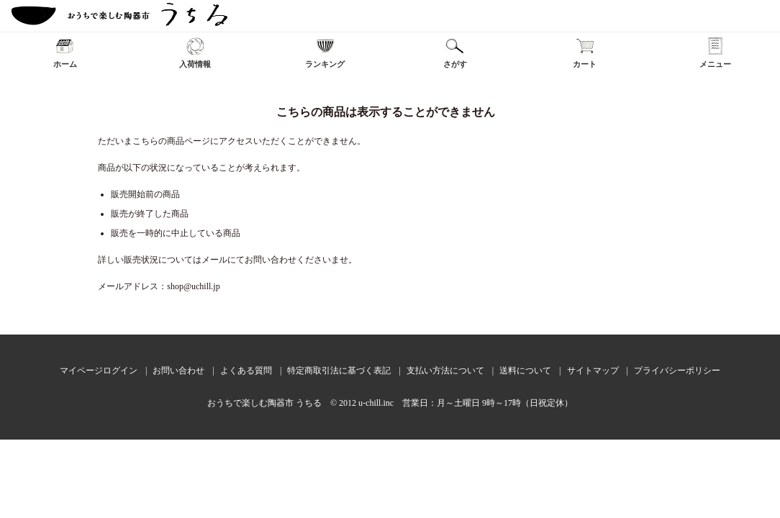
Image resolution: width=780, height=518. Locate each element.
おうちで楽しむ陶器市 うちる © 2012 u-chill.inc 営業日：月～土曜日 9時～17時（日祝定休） (390, 403)
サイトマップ (593, 370)
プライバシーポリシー (677, 370)
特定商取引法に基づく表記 (339, 370)
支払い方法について (445, 370)
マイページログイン (98, 370)
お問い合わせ (178, 370)
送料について (525, 370)
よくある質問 (246, 370)
